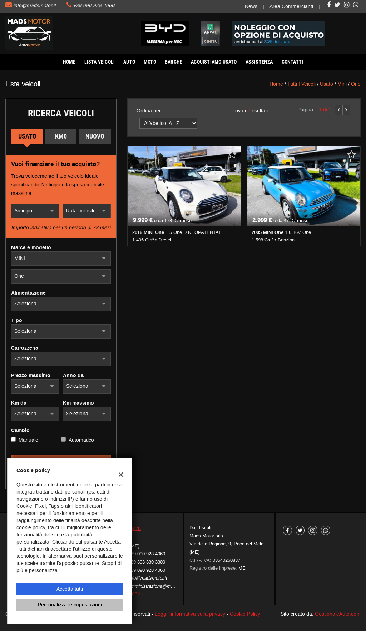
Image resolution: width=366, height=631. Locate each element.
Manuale (28, 440)
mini (342, 84)
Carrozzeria (24, 348)
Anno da (73, 375)
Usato (27, 136)
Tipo (16, 320)
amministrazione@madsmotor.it (160, 586)
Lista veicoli (99, 62)
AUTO (129, 62)
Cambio (20, 430)
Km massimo (78, 403)
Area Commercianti (291, 6)
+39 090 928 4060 (93, 5)
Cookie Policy (245, 614)
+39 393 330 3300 (146, 562)
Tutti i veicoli (301, 84)
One (356, 84)
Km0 (61, 136)
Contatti (292, 62)
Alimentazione (28, 293)
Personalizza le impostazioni (70, 604)
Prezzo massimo (30, 375)
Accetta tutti (69, 589)
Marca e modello (31, 247)
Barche (173, 62)
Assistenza (259, 62)
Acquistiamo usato (214, 62)
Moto (150, 62)
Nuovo (94, 136)
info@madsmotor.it (34, 5)
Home (69, 62)
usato (326, 84)
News (251, 6)
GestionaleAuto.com (338, 614)
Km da (18, 403)
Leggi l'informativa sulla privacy (190, 614)
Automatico (81, 440)
